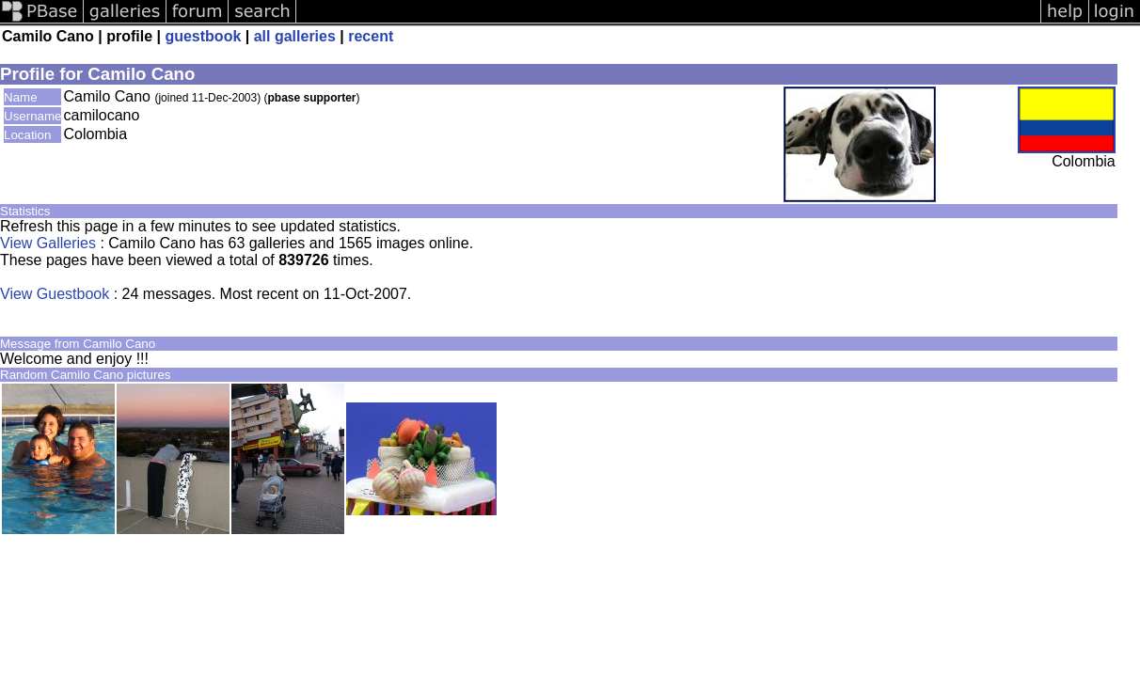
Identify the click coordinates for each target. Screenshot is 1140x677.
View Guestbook (54, 294)
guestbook (203, 36)
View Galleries (48, 243)
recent (370, 36)
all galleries (295, 36)
